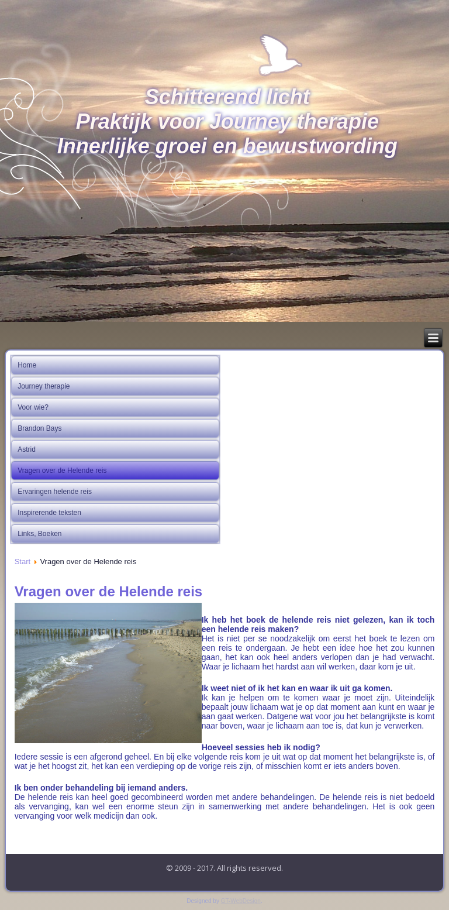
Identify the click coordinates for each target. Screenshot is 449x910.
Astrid (27, 449)
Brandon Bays (39, 428)
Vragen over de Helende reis (62, 470)
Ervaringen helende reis (55, 491)
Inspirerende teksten (49, 513)
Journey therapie (44, 386)
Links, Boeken (39, 534)
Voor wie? (33, 407)
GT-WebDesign (241, 901)
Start (22, 561)
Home (27, 365)
